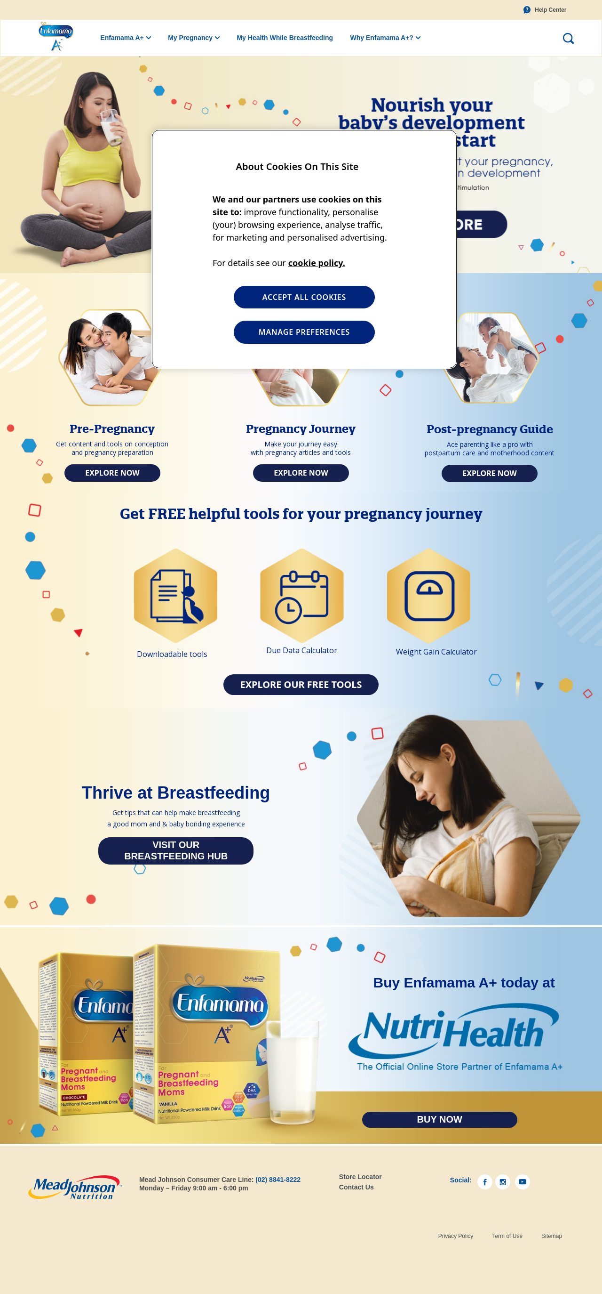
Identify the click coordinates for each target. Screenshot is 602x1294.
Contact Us (356, 1187)
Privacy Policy (456, 1236)
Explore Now (112, 473)
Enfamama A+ (121, 37)
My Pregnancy (190, 37)
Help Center (550, 10)
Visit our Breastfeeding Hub (176, 850)
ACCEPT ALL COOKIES (304, 297)
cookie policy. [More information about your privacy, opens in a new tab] (316, 262)
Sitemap (551, 1236)
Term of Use (507, 1236)
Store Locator (360, 1177)
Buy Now (439, 1119)
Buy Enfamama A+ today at (464, 982)
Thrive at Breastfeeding (176, 793)
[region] (304, 249)
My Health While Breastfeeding (285, 37)
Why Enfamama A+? (381, 37)
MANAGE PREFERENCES (304, 332)
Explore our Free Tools (301, 684)
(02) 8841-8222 (278, 1179)
